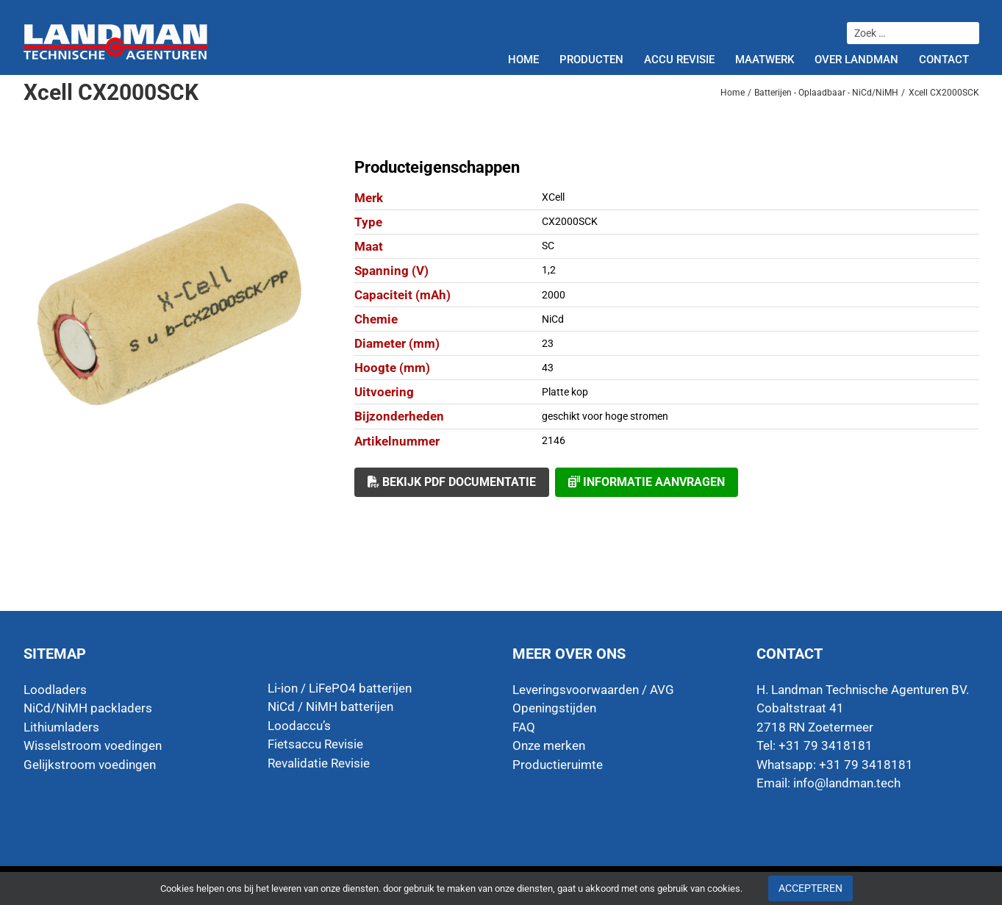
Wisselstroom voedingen (93, 745)
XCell (553, 197)
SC (548, 245)
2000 (553, 295)
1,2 (549, 270)
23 (548, 343)
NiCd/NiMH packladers (88, 708)
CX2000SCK (570, 221)
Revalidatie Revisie (319, 763)
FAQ (523, 727)
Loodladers (55, 689)
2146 (553, 440)
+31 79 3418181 (866, 764)
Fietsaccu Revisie (315, 744)
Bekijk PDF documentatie (452, 482)
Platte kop (565, 392)
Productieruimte (557, 764)
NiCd (553, 319)
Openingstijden (554, 708)
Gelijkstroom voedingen (90, 764)
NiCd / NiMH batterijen (330, 706)
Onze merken (548, 745)
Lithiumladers (61, 727)
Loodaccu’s (299, 725)
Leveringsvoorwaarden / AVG (593, 689)
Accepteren (810, 888)
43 (548, 367)
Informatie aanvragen (646, 482)
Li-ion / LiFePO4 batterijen (340, 688)
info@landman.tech (847, 783)
